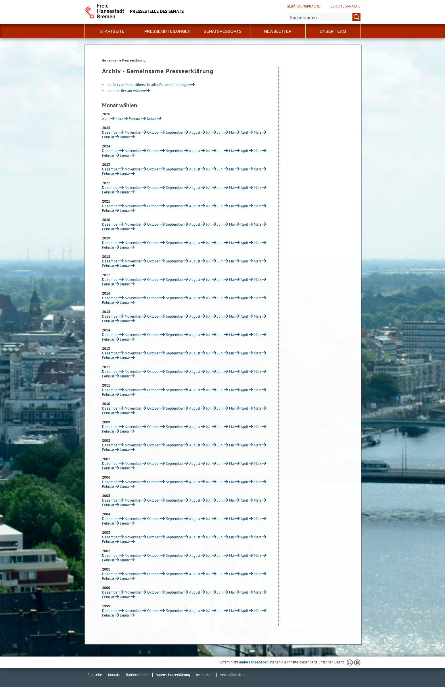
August (194, 132)
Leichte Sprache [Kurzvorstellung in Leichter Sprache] (345, 6)
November (133, 132)
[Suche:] (324, 17)
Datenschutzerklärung (173, 674)
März (119, 118)
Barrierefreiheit (137, 674)
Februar (135, 118)
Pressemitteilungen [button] (167, 31)
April (106, 118)
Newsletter (278, 31)
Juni (220, 132)
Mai (232, 132)
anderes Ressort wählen (126, 90)
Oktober (153, 132)
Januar (152, 118)
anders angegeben (253, 662)
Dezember (110, 132)
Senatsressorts (223, 31)
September (174, 132)
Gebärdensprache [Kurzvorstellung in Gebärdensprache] (303, 6)
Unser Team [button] (333, 31)
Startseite (112, 31)
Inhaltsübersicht (232, 674)
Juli (208, 132)
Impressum (205, 674)
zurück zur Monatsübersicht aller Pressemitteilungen (149, 84)
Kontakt (114, 674)
